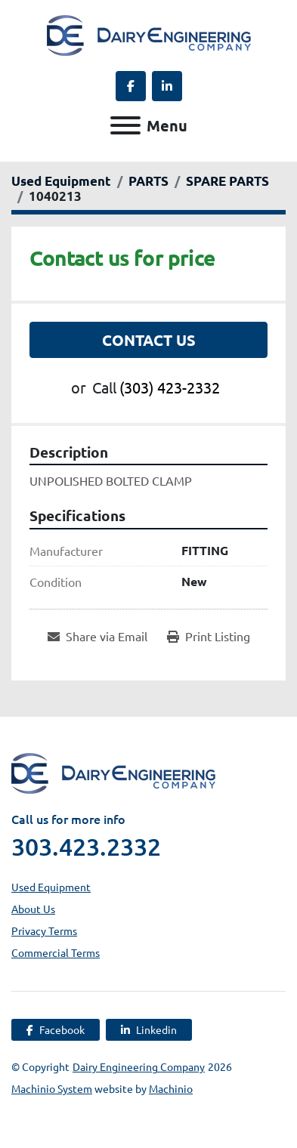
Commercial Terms (55, 952)
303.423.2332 (86, 846)
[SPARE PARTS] (227, 181)
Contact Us (149, 340)
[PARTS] (148, 181)
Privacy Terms (44, 930)
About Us (33, 908)
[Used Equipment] (61, 181)
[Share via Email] (97, 636)
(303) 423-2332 (169, 387)
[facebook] (131, 86)
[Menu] (125, 125)
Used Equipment (51, 886)
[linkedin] (167, 86)
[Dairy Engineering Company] (113, 771)
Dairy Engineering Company (139, 1066)
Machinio (171, 1088)
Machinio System (51, 1088)
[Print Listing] (208, 636)
